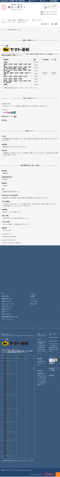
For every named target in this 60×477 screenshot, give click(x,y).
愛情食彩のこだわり (24, 20)
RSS (3, 314)
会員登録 (55, 1)
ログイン (44, 1)
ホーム (4, 20)
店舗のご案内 (12, 20)
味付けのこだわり (37, 20)
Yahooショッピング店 (8, 22)
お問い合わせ (21, 22)
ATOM (8, 314)
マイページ (33, 1)
